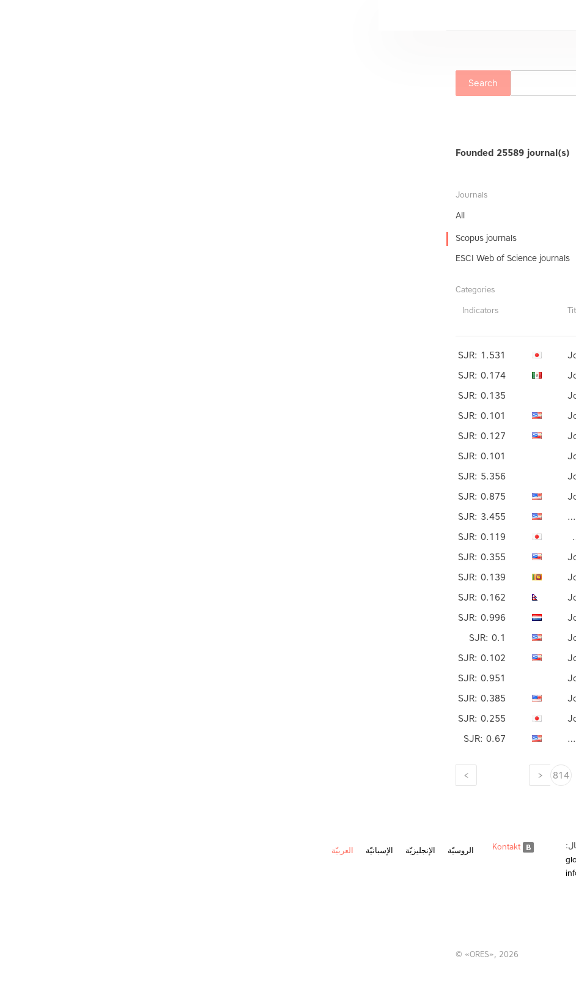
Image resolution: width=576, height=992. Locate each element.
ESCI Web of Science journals (134, 258)
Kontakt (134, 846)
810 (317, 775)
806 (451, 775)
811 (283, 775)
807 (418, 775)
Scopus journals (107, 238)
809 (350, 775)
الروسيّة (82, 850)
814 (182, 775)
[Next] (87, 775)
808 (384, 775)
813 (216, 775)
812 (250, 775)
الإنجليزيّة (42, 850)
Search (104, 83)
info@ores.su (211, 873)
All (81, 215)
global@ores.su (215, 859)
